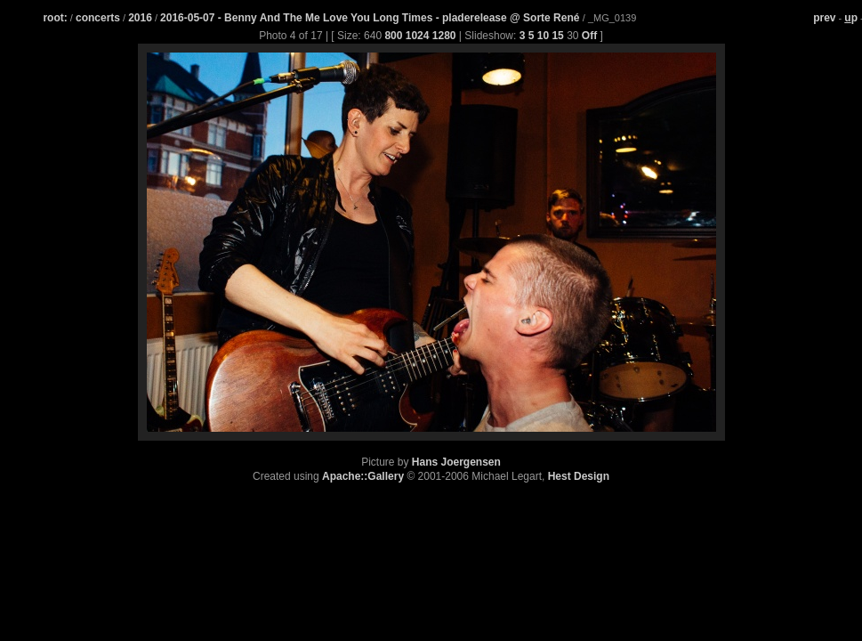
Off (589, 35)
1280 (444, 35)
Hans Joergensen (456, 462)
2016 (140, 18)
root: (55, 18)
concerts (98, 18)
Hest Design (578, 476)
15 (557, 35)
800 (393, 35)
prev (824, 18)
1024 (418, 35)
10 (543, 35)
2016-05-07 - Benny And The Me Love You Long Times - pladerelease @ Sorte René (371, 18)
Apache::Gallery (363, 476)
